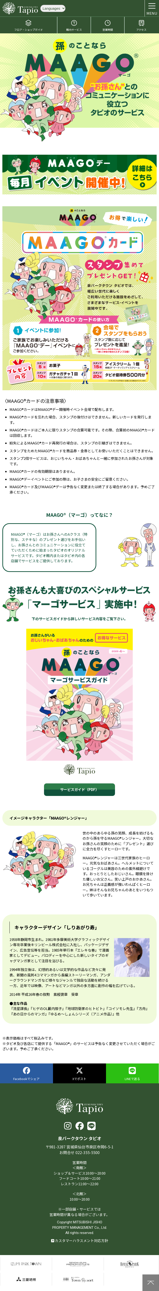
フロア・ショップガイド (28, 25)
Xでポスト (79, 1074)
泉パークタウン (26, 1263)
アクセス (141, 25)
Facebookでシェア (26, 1074)
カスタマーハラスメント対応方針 (79, 1240)
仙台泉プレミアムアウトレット (78, 1263)
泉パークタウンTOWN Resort (78, 1279)
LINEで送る (132, 1074)
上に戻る (150, 1282)
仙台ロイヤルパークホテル (129, 1263)
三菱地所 (26, 1279)
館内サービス (74, 25)
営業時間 (107, 25)
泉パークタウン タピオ (20, 8)
